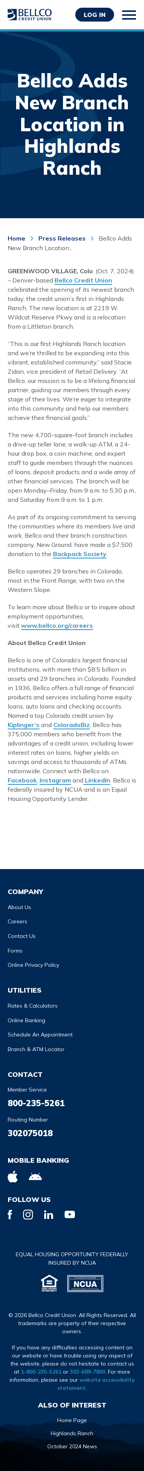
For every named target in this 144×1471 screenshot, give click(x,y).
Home (17, 238)
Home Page (72, 1420)
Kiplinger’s (24, 725)
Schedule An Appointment (40, 1034)
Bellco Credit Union (83, 280)
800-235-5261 (36, 1103)
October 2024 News (72, 1446)
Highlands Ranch (72, 1433)
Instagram (55, 780)
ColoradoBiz (71, 725)
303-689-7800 (87, 1371)
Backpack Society (79, 554)
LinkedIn (96, 780)
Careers (17, 921)
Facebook (22, 780)
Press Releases (62, 238)
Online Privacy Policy (33, 964)
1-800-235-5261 (41, 1371)
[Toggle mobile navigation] (129, 15)
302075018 (30, 1133)
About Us (19, 907)
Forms (15, 950)
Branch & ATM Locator (36, 1049)
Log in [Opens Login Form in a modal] (95, 14)
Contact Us (22, 936)
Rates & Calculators (33, 1005)
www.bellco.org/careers (57, 625)
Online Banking (26, 1020)
